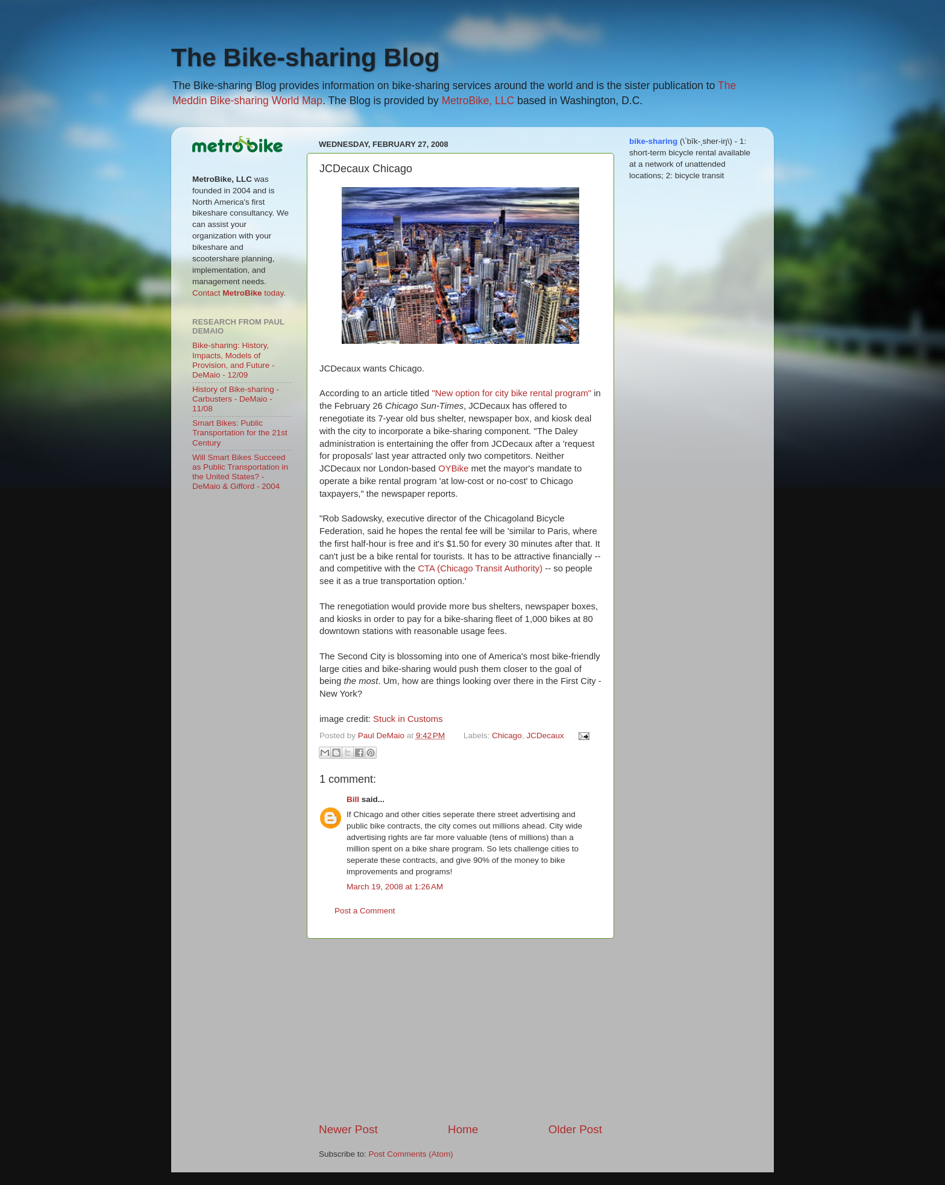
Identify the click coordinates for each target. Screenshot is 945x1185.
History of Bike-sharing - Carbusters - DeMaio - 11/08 (235, 399)
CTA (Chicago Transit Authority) (480, 568)
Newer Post (348, 1129)
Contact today (237, 292)
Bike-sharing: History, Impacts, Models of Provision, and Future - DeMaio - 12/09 (233, 360)
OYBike (453, 468)
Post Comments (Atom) (411, 1154)
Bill (353, 799)
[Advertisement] (460, 1030)
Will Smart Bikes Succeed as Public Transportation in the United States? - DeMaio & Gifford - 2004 (240, 472)
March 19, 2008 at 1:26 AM (395, 886)
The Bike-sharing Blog (305, 57)
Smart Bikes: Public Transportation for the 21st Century (239, 432)
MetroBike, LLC (478, 101)
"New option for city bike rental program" (511, 393)
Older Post (575, 1129)
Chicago (507, 735)
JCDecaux (545, 735)
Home (463, 1129)
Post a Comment (364, 910)
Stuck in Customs (408, 719)
